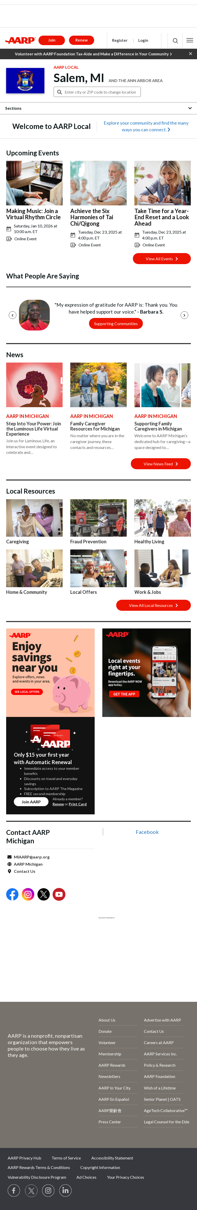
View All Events (162, 258)
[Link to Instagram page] (48, 1190)
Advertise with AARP (162, 1019)
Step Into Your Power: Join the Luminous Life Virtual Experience (33, 429)
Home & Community (26, 592)
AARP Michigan (28, 864)
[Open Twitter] (43, 895)
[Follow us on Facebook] (14, 1190)
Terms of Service (66, 1157)
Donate (105, 1031)
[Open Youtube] (59, 895)
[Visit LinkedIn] (65, 1190)
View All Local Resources (153, 605)
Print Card (78, 804)
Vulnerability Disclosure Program (37, 1177)
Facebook (147, 832)
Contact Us (24, 871)
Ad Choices (86, 1177)
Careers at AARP (159, 1042)
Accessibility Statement (112, 1157)
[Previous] (12, 315)
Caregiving (17, 541)
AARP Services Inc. (160, 1053)
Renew (58, 804)
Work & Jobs (147, 592)
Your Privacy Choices (125, 1177)
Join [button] (51, 40)
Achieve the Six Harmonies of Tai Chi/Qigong (91, 217)
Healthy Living (149, 541)
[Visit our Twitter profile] (31, 1190)
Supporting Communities (116, 323)
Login (143, 40)
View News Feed (161, 463)
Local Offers (83, 592)
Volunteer (107, 1042)
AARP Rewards (111, 1065)
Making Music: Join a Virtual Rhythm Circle (33, 214)
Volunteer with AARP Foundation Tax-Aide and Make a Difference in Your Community (93, 54)
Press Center (109, 1121)
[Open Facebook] (12, 895)
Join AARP (31, 801)
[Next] (184, 315)
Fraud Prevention (88, 541)
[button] (190, 40)
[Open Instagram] (28, 895)
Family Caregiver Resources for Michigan (95, 426)
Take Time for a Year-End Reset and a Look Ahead (161, 217)
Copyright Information (100, 1167)
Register (119, 40)
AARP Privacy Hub (24, 1157)
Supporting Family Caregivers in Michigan (158, 426)
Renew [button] (81, 40)
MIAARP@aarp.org (32, 856)
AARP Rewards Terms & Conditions (39, 1167)
